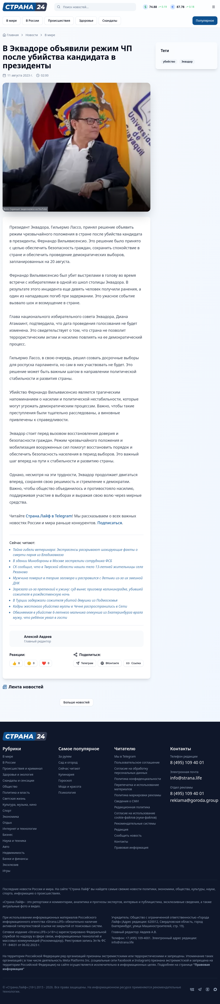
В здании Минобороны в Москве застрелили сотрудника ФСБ (62, 560)
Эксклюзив (10, 865)
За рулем (65, 756)
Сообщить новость (128, 835)
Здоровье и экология (18, 774)
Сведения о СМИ (126, 801)
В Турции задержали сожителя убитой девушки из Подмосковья (65, 600)
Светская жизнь (14, 798)
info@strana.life (186, 778)
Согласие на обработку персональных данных (131, 770)
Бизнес (8, 835)
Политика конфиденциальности (137, 779)
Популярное (205, 20)
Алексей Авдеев (38, 636)
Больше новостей (76, 702)
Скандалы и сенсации (18, 780)
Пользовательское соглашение (137, 762)
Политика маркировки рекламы (137, 795)
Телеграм (84, 663)
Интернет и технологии (20, 829)
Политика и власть (16, 792)
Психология (67, 792)
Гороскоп (65, 780)
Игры (6, 871)
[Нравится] (16, 663)
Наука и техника (14, 841)
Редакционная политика (132, 807)
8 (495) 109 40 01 (187, 762)
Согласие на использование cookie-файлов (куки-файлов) (135, 815)
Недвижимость (14, 853)
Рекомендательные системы (135, 823)
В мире (50, 35)
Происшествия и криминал (23, 768)
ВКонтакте (110, 663)
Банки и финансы (15, 859)
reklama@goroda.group (193, 800)
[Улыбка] (30, 663)
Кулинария (66, 774)
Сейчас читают (69, 768)
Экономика (11, 817)
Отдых (7, 823)
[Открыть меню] (213, 7)
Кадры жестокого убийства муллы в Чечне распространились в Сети (70, 606)
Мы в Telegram (125, 756)
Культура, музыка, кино (20, 804)
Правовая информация (131, 847)
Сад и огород (68, 762)
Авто (6, 847)
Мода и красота (69, 786)
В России (9, 762)
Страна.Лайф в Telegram (49, 515)
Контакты (121, 841)
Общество (10, 786)
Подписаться (109, 522)
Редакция (121, 829)
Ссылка (133, 663)
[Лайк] (45, 663)
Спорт (7, 810)
